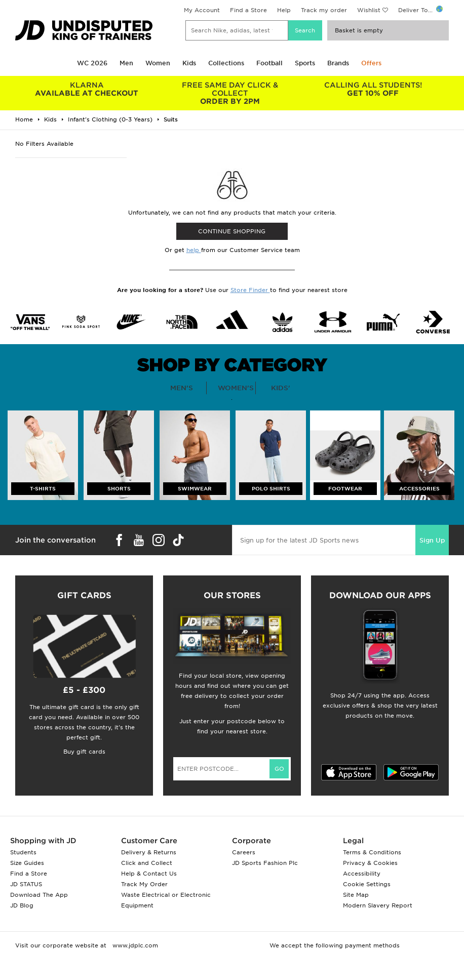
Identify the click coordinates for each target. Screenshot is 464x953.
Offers (371, 63)
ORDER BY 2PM (229, 93)
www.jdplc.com (134, 945)
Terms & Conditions (372, 852)
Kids (189, 63)
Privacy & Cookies (370, 862)
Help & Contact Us (149, 873)
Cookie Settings (367, 884)
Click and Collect (146, 862)
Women (157, 63)
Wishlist (368, 10)
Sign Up (432, 540)
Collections (226, 63)
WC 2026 (92, 63)
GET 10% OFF (373, 89)
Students (23, 852)
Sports (305, 63)
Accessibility (361, 873)
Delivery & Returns (148, 852)
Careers (243, 852)
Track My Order (144, 884)
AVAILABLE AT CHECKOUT (86, 89)
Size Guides (27, 862)
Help (284, 10)
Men (126, 63)
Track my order (324, 10)
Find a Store (248, 10)
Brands (338, 63)
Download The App (39, 894)
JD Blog (21, 905)
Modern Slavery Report (377, 905)
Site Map (356, 894)
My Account (202, 10)
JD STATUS (26, 884)
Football (269, 63)
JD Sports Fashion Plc (265, 862)
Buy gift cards (84, 751)
